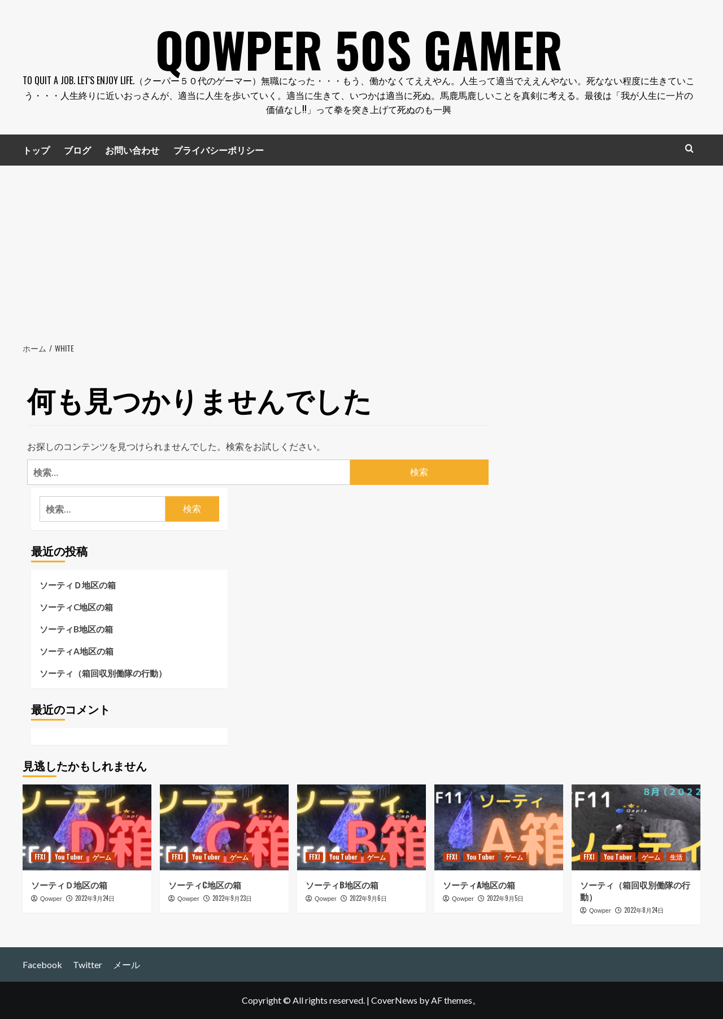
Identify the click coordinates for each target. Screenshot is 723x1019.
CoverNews (394, 1000)
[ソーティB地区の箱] (361, 827)
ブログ (77, 150)
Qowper (51, 898)
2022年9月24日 (95, 898)
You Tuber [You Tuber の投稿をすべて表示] (69, 856)
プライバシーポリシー (218, 150)
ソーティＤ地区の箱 (78, 585)
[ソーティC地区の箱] (224, 827)
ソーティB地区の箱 (76, 629)
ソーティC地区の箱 (76, 607)
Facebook (42, 964)
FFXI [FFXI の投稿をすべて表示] (39, 856)
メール (126, 964)
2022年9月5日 (505, 898)
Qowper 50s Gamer (358, 45)
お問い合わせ (132, 150)
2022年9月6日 (368, 898)
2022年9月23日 (232, 898)
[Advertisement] (361, 250)
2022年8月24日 (644, 909)
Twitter (87, 964)
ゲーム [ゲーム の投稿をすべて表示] (102, 856)
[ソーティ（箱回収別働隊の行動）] (636, 827)
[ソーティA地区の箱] (498, 827)
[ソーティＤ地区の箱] (87, 827)
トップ (36, 150)
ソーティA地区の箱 (77, 651)
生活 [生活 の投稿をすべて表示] (676, 856)
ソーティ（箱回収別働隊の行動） (103, 673)
